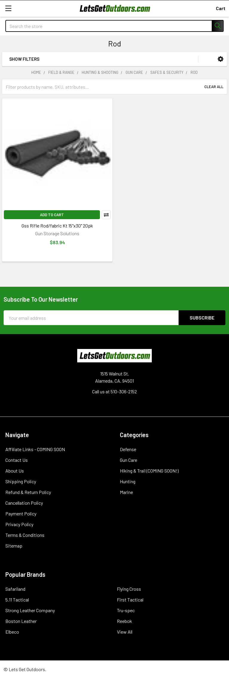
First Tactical (130, 599)
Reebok (124, 621)
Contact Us (16, 460)
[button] (220, 59)
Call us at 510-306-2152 (114, 391)
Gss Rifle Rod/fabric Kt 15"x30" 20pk (57, 225)
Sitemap (13, 545)
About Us (14, 470)
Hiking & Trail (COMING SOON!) (149, 470)
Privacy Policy (19, 524)
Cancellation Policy (24, 503)
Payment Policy (20, 513)
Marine (126, 492)
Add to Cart (52, 214)
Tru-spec (126, 610)
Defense (128, 449)
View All (124, 632)
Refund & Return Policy (28, 492)
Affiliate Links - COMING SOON (35, 449)
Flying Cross (129, 589)
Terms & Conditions (24, 535)
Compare (106, 214)
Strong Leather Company (30, 610)
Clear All (213, 86)
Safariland (15, 589)
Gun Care (128, 460)
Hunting (127, 481)
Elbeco (12, 632)
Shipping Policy (20, 481)
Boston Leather (21, 621)
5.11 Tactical (17, 599)
